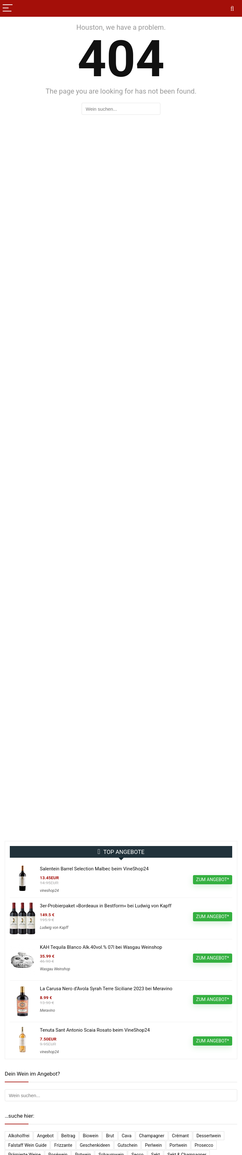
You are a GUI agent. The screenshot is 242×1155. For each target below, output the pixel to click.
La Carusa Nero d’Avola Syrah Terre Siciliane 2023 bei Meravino (106, 988)
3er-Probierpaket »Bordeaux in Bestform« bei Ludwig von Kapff (105, 906)
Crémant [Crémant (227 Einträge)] (180, 1135)
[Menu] (7, 8)
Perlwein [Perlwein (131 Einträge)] (153, 1145)
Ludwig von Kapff (54, 927)
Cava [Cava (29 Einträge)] (127, 1135)
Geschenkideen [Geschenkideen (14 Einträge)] (95, 1145)
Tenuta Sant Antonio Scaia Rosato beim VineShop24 (95, 1030)
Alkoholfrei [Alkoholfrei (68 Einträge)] (18, 1135)
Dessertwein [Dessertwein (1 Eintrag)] (208, 1135)
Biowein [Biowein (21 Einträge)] (90, 1135)
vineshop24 (49, 890)
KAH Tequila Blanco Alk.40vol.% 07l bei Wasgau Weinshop (101, 947)
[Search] (232, 8)
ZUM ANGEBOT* (212, 879)
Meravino (47, 1010)
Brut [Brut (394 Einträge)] (110, 1135)
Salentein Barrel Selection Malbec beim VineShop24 (94, 869)
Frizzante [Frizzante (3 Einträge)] (63, 1145)
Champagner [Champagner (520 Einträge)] (151, 1135)
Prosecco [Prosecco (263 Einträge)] (204, 1145)
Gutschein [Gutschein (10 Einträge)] (128, 1145)
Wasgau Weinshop (55, 969)
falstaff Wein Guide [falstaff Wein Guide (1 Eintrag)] (27, 1145)
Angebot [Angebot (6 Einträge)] (45, 1135)
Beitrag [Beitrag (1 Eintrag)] (68, 1135)
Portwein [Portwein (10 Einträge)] (178, 1145)
